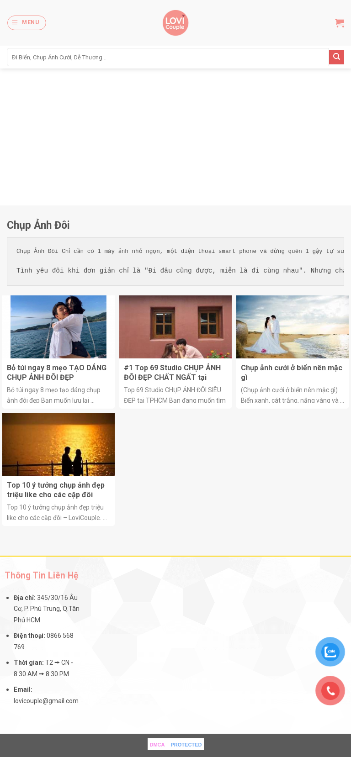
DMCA (157, 744)
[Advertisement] (175, 137)
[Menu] (26, 23)
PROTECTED (186, 744)
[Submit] (336, 57)
